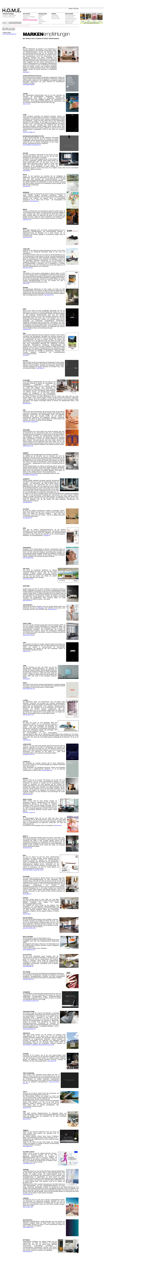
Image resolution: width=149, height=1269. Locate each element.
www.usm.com (27, 1119)
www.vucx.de (26, 104)
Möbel (40, 17)
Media (40, 23)
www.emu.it (26, 355)
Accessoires (42, 21)
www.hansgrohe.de (28, 558)
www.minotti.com (27, 848)
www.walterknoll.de (28, 1227)
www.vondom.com (28, 1207)
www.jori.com (26, 651)
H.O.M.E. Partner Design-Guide (70, 20)
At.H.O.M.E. (7, 26)
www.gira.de (46, 535)
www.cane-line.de (28, 268)
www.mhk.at (58, 825)
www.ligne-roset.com (28, 754)
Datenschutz (69, 23)
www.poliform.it (27, 894)
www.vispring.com (28, 1194)
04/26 (83, 21)
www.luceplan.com (46, 770)
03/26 (88, 21)
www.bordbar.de (34, 201)
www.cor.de (26, 283)
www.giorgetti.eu (27, 502)
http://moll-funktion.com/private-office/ (33, 870)
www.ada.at (26, 72)
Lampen (40, 20)
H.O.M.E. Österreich (9, 17)
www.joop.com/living (28, 635)
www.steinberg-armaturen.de (31, 1001)
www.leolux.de (27, 740)
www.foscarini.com (28, 446)
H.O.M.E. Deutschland (9, 15)
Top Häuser (26, 15)
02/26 (94, 21)
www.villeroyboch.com (29, 1163)
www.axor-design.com (29, 132)
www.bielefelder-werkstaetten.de (32, 145)
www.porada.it (27, 914)
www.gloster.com (27, 518)
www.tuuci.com (27, 1107)
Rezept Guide (56, 18)
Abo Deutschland (70, 15)
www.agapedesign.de (29, 84)
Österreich (96, 23)
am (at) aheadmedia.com (9, 34)
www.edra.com (27, 329)
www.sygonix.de (51, 1061)
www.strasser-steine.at (29, 1029)
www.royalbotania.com (29, 949)
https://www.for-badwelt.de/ (30, 421)
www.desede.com (49, 295)
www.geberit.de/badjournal (30, 475)
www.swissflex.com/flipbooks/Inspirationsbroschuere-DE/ (38, 1045)
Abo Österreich (69, 17)
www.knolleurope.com (29, 688)
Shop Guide (55, 17)
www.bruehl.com (27, 237)
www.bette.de (26, 186)
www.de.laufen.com (28, 715)
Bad (39, 18)
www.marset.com (27, 794)
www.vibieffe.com (27, 1146)
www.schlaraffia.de (28, 966)
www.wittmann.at (27, 1251)
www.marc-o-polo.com (29, 812)
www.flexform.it (27, 403)
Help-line (25, 18)
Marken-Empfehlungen (30, 20)
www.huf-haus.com (28, 579)
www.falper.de (40, 368)
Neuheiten (41, 15)
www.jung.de (26, 679)
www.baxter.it (26, 170)
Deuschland (90, 23)
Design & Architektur (29, 17)
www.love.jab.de (52, 609)
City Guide (55, 15)
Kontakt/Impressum (71, 18)
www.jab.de (41, 608)
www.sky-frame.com (28, 979)
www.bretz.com (27, 219)
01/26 (100, 21)
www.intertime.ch (27, 600)
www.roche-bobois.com (29, 928)
